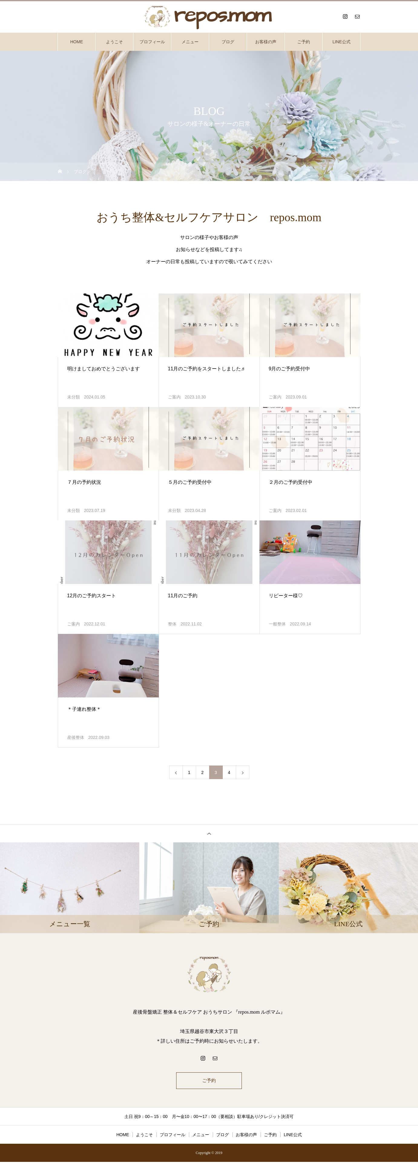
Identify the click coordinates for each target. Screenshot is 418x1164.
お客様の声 (265, 41)
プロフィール (152, 41)
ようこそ (114, 41)
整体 (172, 623)
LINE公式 (341, 41)
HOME (76, 41)
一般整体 (277, 623)
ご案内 (174, 397)
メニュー (190, 41)
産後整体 (75, 737)
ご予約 (303, 41)
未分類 (73, 397)
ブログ (228, 41)
